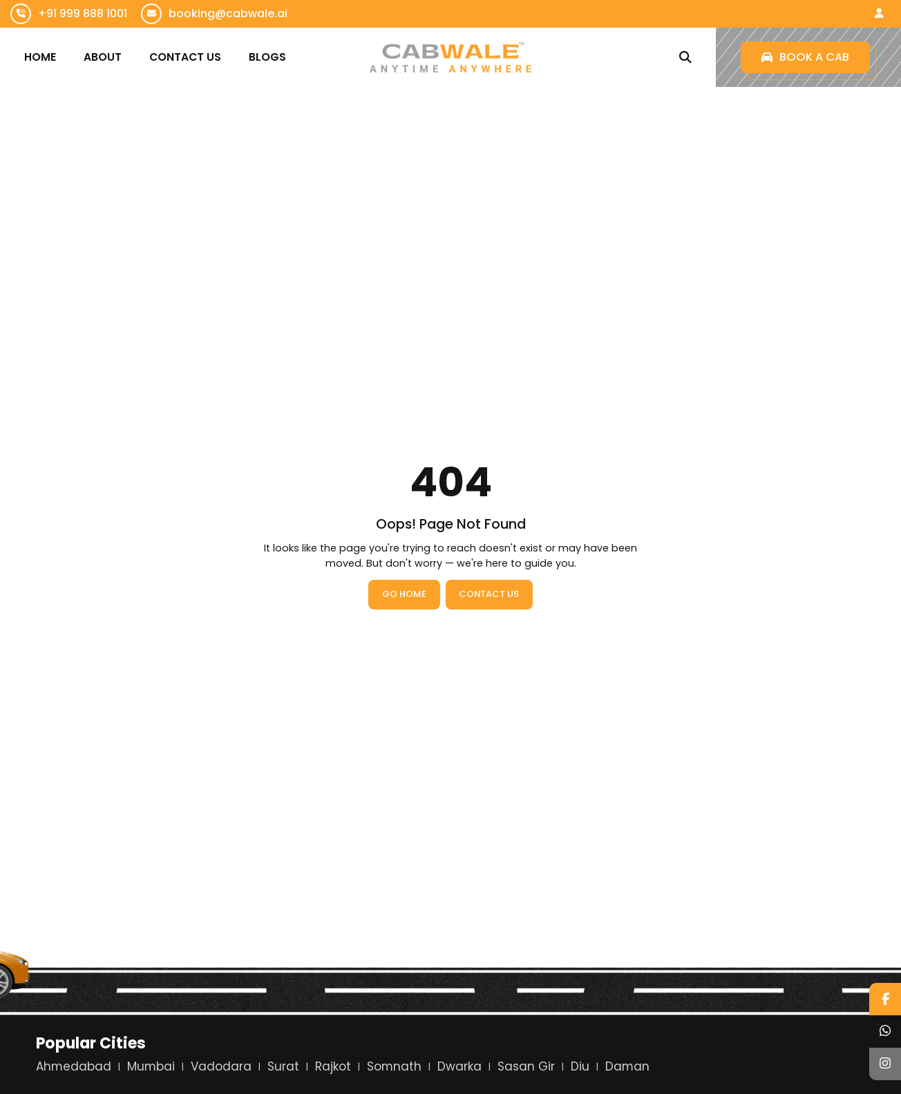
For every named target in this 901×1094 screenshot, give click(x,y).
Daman (627, 1066)
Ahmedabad (73, 1066)
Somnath (394, 1066)
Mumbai (151, 1066)
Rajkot (333, 1066)
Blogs (267, 57)
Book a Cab (805, 57)
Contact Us (185, 57)
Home (40, 57)
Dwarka (459, 1066)
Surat (283, 1066)
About (103, 57)
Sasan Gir (526, 1066)
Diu (580, 1066)
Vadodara (221, 1066)
